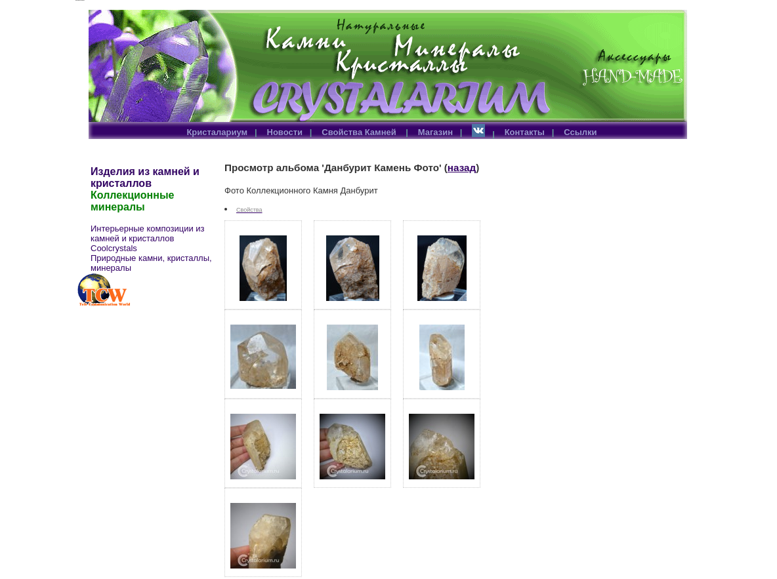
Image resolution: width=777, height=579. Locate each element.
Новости (285, 132)
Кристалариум (216, 132)
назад (462, 167)
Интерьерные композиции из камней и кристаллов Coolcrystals (148, 238)
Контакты (525, 132)
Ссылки (580, 132)
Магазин (435, 132)
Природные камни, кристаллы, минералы (151, 263)
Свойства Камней (360, 132)
